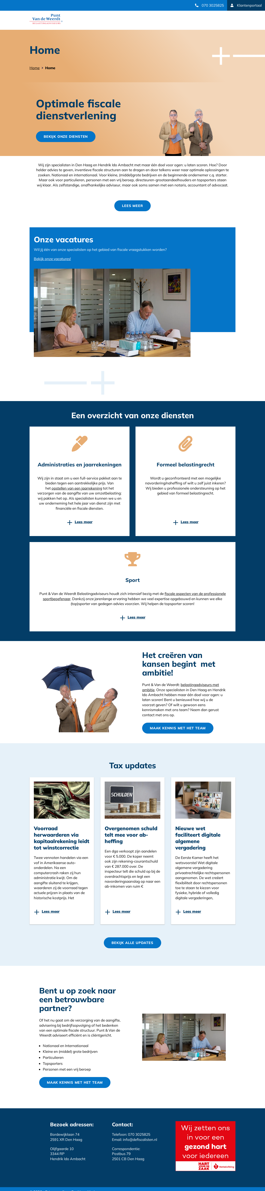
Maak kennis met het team (178, 728)
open (233, 19)
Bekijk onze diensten (66, 136)
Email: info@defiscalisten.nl (134, 1139)
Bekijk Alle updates (132, 943)
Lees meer (132, 206)
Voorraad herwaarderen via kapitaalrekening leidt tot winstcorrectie (61, 838)
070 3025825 (213, 5)
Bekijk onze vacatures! (52, 258)
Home (35, 68)
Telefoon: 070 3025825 (131, 1134)
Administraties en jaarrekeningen (80, 464)
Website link (46, 19)
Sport (132, 580)
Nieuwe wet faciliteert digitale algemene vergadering (197, 838)
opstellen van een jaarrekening (77, 488)
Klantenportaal (249, 5)
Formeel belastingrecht (185, 464)
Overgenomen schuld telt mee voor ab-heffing (131, 834)
